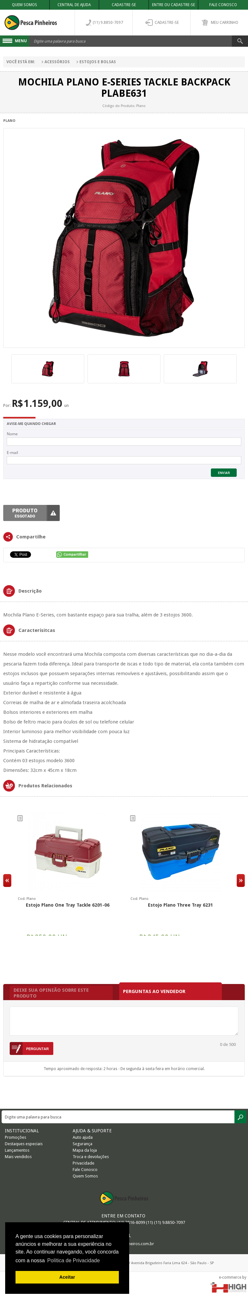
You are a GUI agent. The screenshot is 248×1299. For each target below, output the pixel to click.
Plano (9, 121)
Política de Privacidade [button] (73, 1260)
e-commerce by (232, 1277)
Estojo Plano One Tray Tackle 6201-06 (67, 905)
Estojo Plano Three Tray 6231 (180, 905)
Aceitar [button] (67, 1277)
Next (241, 880)
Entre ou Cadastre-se (173, 5)
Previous (7, 880)
